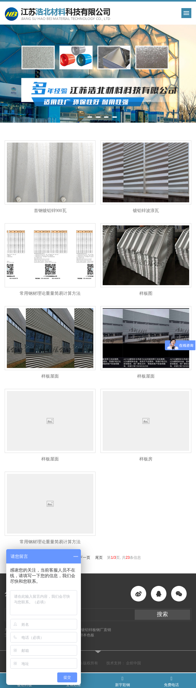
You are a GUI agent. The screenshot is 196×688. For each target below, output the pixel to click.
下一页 (84, 557)
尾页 (99, 557)
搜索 (162, 614)
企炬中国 (133, 663)
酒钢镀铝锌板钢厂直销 (92, 630)
